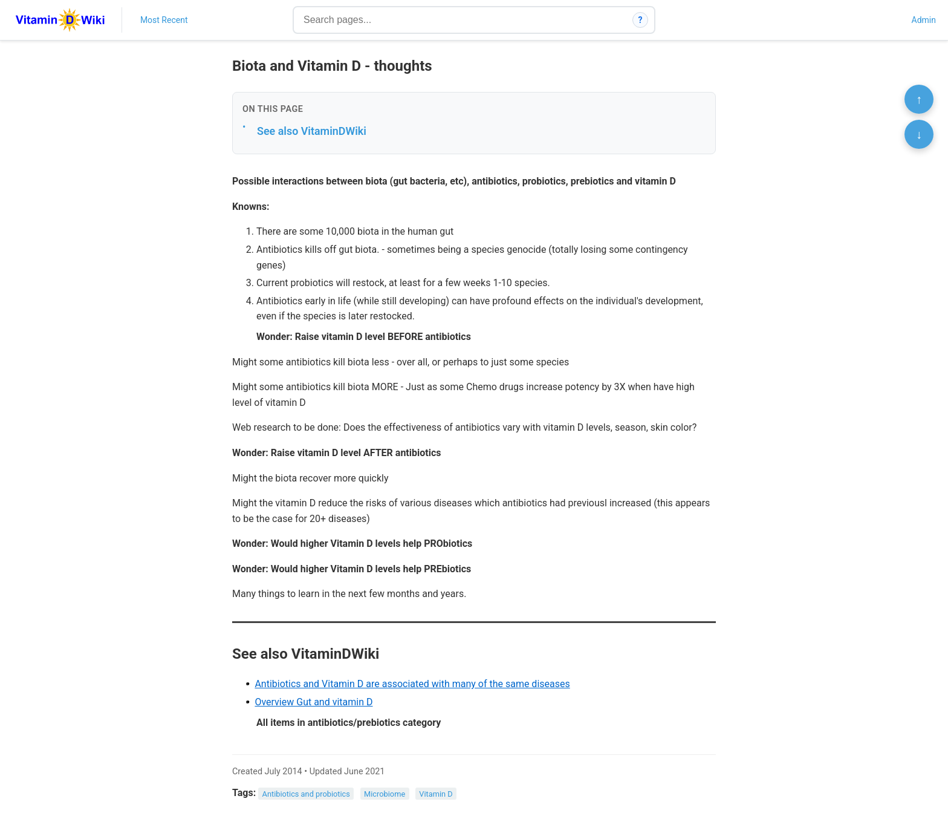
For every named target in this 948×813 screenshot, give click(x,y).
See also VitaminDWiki (311, 131)
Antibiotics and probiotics (306, 793)
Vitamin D (435, 793)
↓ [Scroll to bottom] (919, 134)
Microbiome (384, 793)
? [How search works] (640, 20)
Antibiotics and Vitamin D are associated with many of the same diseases (412, 684)
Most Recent (164, 20)
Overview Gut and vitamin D (313, 702)
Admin (924, 20)
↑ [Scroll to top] (919, 99)
